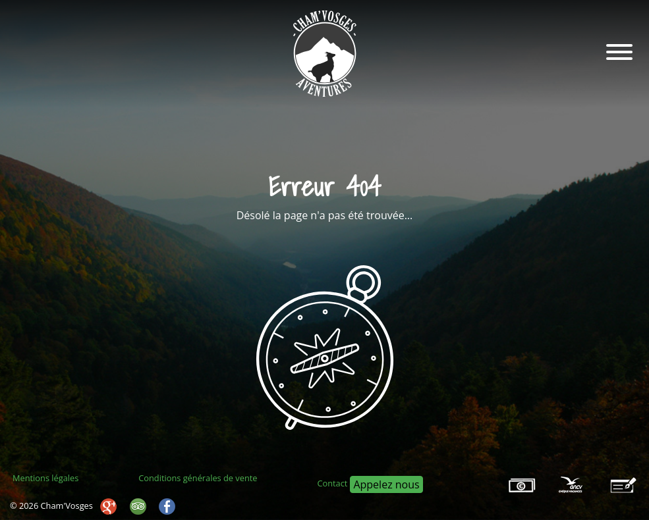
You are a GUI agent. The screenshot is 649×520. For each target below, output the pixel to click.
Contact (332, 483)
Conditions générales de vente (197, 478)
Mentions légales (45, 478)
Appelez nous (386, 484)
